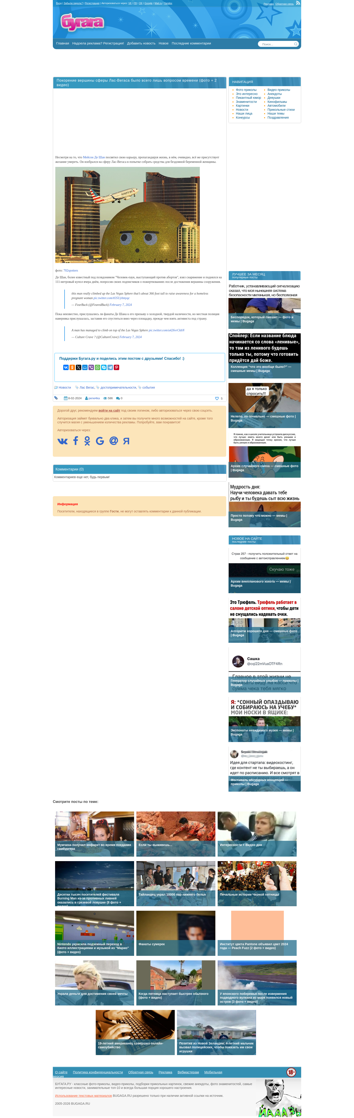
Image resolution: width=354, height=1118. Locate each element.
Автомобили (277, 105)
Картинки (242, 105)
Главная (62, 43)
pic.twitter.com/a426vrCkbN (166, 330)
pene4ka (94, 398)
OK (140, 3)
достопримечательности (118, 387)
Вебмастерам (188, 1072)
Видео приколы (279, 90)
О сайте (61, 1072)
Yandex (168, 3)
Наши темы (276, 113)
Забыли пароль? (73, 3)
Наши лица (244, 113)
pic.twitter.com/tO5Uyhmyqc (112, 298)
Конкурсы (243, 117)
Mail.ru (158, 3)
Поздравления (278, 117)
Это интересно (247, 94)
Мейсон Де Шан (94, 157)
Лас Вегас (87, 387)
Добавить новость (141, 43)
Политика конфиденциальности (98, 1072)
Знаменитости (246, 102)
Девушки (274, 97)
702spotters (70, 270)
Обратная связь (284, 3)
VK (130, 3)
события (148, 387)
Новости (65, 387)
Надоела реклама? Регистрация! (98, 43)
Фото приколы (246, 90)
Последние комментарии (191, 43)
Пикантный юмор (248, 97)
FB (135, 3)
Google (148, 3)
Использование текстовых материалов (83, 1095)
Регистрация (92, 3)
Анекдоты (275, 94)
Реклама (269, 3)
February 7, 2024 (120, 305)
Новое (164, 43)
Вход (59, 3)
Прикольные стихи (281, 109)
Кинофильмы (277, 102)
